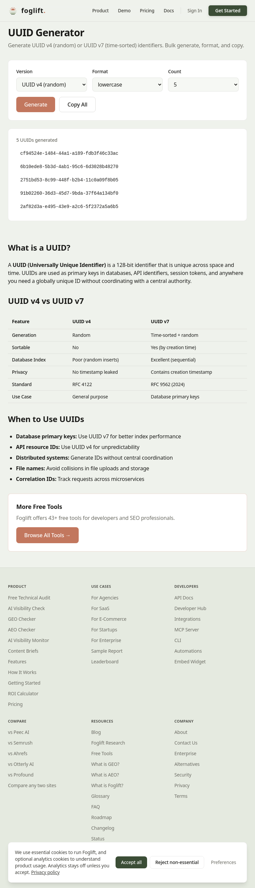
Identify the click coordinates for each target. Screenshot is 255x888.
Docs (169, 10)
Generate (35, 104)
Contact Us (185, 743)
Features (17, 661)
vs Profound (21, 775)
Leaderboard (105, 661)
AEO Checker (21, 629)
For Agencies (105, 597)
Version (24, 71)
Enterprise (185, 753)
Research (108, 743)
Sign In (195, 10)
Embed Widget (190, 661)
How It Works (22, 672)
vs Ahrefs (17, 753)
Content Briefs (23, 651)
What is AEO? (105, 775)
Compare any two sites (32, 785)
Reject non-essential (177, 862)
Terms (180, 796)
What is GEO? (105, 764)
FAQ (95, 806)
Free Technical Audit (29, 597)
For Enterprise (106, 640)
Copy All (77, 104)
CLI (177, 640)
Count (174, 71)
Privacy (181, 785)
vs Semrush (20, 743)
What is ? (107, 785)
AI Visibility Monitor (28, 640)
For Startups (104, 629)
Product (100, 10)
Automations (188, 651)
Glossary (100, 796)
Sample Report (107, 651)
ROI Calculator (23, 693)
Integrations (187, 619)
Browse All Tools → (47, 535)
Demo (124, 10)
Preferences (223, 862)
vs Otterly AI (21, 764)
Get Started (227, 10)
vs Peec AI (18, 732)
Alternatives (187, 764)
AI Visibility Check (26, 608)
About (180, 732)
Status (98, 838)
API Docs (183, 597)
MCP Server (186, 629)
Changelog (102, 828)
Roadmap (101, 817)
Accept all (131, 862)
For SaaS (100, 608)
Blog (96, 732)
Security (182, 775)
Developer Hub (190, 608)
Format (100, 71)
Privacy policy (45, 872)
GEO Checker (22, 619)
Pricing (147, 10)
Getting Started (24, 683)
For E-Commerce (109, 619)
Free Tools (102, 753)
